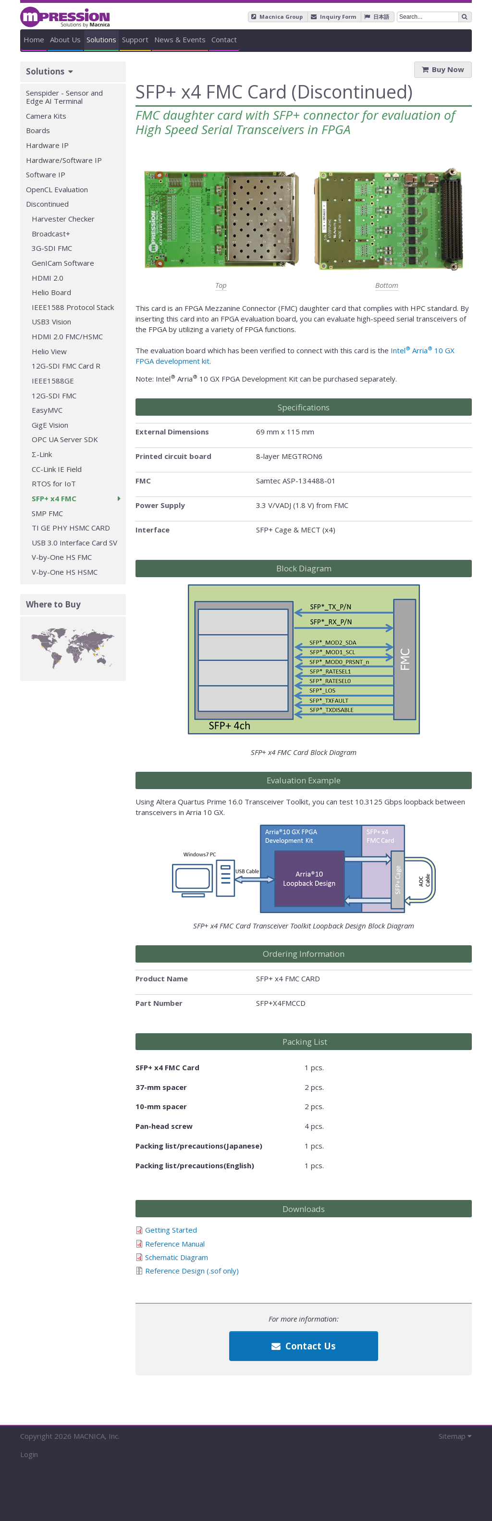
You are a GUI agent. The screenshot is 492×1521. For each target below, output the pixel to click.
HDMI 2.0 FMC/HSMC (67, 336)
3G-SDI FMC (52, 248)
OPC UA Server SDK (65, 439)
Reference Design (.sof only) (192, 1270)
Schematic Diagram (176, 1257)
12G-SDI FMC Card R (66, 366)
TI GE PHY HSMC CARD (71, 527)
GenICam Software (63, 263)
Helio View (49, 351)
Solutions (198, 39)
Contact (436, 39)
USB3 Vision (51, 321)
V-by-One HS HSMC (65, 572)
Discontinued (47, 204)
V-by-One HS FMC (62, 557)
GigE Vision (50, 425)
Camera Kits (46, 116)
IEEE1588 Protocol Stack (73, 307)
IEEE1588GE (53, 380)
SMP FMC (47, 513)
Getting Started (171, 1230)
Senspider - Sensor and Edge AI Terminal (64, 97)
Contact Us (303, 1346)
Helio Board (51, 292)
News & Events (353, 39)
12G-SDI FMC (54, 395)
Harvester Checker (63, 218)
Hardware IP (47, 145)
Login (29, 1454)
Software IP (45, 174)
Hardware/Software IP (64, 160)
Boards (38, 130)
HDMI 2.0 (47, 278)
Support (270, 39)
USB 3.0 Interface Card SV (74, 542)
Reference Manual (175, 1244)
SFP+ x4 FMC (54, 498)
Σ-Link (42, 454)
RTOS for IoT (54, 483)
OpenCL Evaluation (57, 189)
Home (53, 39)
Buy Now (448, 69)
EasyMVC (47, 410)
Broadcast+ (51, 233)
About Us (123, 39)
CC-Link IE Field (57, 469)
